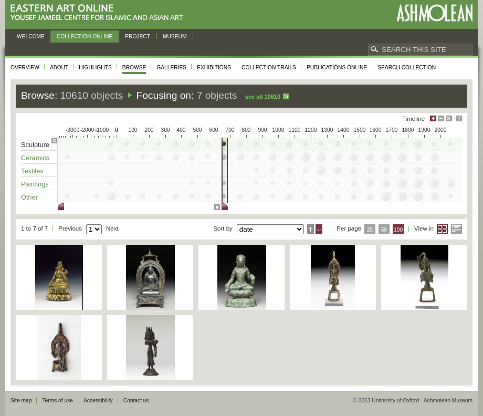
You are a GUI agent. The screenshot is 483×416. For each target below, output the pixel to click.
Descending (319, 229)
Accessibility (98, 400)
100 (398, 230)
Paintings (35, 184)
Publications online (337, 67)
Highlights (95, 67)
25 (370, 230)
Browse (134, 67)
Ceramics (35, 158)
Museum (175, 36)
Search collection (406, 67)
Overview (24, 67)
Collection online (84, 36)
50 (384, 230)
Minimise (441, 118)
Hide (449, 118)
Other (29, 197)
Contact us (136, 400)
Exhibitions (214, 67)
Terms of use (57, 400)
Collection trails (269, 67)
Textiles (32, 171)
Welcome (31, 36)
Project (137, 36)
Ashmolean (434, 13)
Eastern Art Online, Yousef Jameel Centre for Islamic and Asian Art (99, 13)
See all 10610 (262, 96)
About (59, 67)
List (456, 229)
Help (459, 118)
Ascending (310, 229)
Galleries (171, 67)
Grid (442, 229)
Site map (21, 400)
